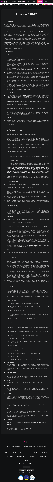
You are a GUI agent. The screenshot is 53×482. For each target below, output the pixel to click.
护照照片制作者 (10, 456)
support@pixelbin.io (7, 39)
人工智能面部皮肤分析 (42, 456)
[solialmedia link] (16, 464)
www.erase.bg (36, 31)
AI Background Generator (21, 456)
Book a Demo (40, 1)
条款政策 (14, 452)
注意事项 (35, 452)
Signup (50, 1)
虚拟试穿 (32, 456)
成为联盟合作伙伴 (44, 452)
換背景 (21, 452)
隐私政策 (37, 68)
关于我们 (28, 452)
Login (46, 1)
